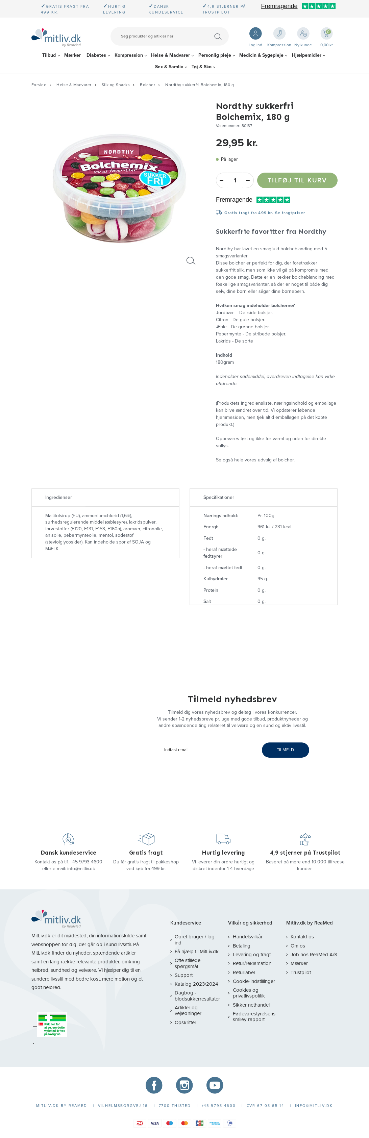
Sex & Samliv (169, 67)
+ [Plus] (248, 180)
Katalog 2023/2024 (196, 984)
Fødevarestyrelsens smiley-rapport (254, 1016)
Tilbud (49, 55)
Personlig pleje (214, 55)
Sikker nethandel (251, 1005)
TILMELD (285, 750)
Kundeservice (185, 923)
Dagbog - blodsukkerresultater (197, 996)
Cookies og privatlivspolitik (249, 993)
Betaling (241, 946)
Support (184, 975)
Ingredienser (58, 497)
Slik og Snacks (116, 84)
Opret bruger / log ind (195, 939)
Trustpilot (301, 972)
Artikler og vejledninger (188, 1010)
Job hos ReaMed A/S (314, 955)
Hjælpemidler (306, 55)
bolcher (286, 460)
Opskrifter (185, 1022)
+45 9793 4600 (86, 862)
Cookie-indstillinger (254, 981)
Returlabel (244, 972)
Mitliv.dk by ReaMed (309, 923)
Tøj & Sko (202, 67)
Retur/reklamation (252, 963)
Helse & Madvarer (170, 55)
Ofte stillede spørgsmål (187, 963)
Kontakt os (302, 937)
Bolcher (147, 84)
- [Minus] (221, 180)
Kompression (129, 55)
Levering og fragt (252, 955)
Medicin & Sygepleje (261, 55)
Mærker (72, 55)
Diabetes (96, 55)
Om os (298, 946)
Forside (38, 84)
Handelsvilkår (248, 937)
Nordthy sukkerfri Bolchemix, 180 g (199, 84)
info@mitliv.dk (81, 868)
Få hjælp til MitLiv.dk (197, 952)
